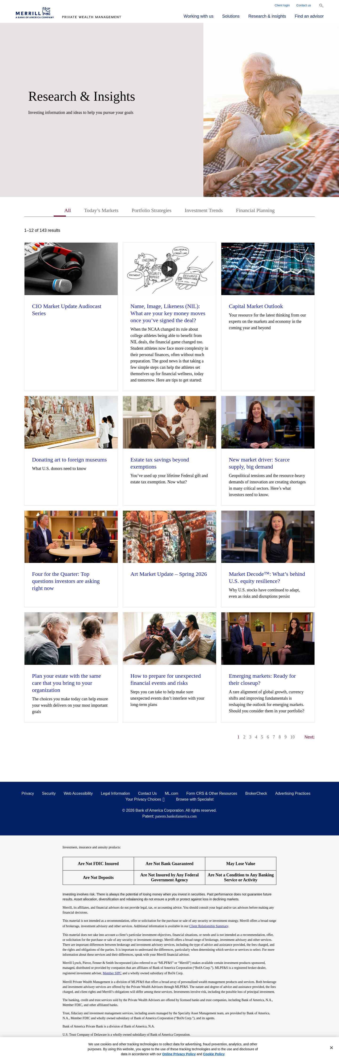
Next (310, 737)
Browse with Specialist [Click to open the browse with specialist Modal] (195, 800)
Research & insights (267, 16)
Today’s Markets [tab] (96, 211)
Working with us (199, 16)
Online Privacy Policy (179, 1054)
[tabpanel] (169, 486)
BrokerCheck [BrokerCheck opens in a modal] (256, 794)
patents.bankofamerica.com (176, 817)
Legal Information (115, 794)
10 (293, 737)
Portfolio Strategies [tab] (150, 211)
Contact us (303, 5)
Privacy (28, 794)
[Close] (331, 1048)
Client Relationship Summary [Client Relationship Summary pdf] (208, 926)
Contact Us (147, 794)
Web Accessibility (78, 794)
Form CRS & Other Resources (211, 794)
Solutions (231, 16)
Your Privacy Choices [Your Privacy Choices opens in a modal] (143, 800)
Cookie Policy (214, 1054)
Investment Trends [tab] (206, 211)
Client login (282, 5)
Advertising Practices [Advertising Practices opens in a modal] (292, 794)
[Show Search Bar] (321, 5)
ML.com (171, 794)
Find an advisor (309, 16)
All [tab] (60, 211)
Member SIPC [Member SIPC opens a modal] (112, 973)
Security (49, 794)
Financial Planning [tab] (261, 211)
